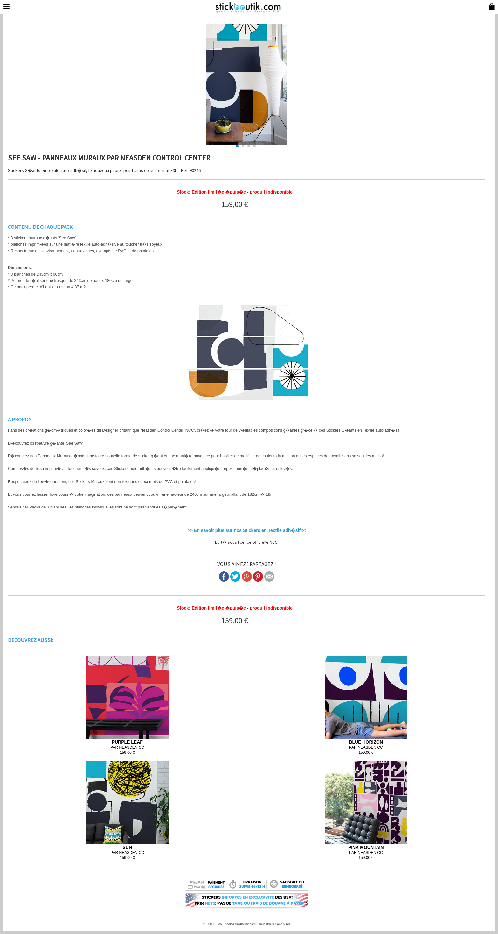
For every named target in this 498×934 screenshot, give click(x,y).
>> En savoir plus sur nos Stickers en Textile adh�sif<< (247, 530)
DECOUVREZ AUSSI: (30, 640)
